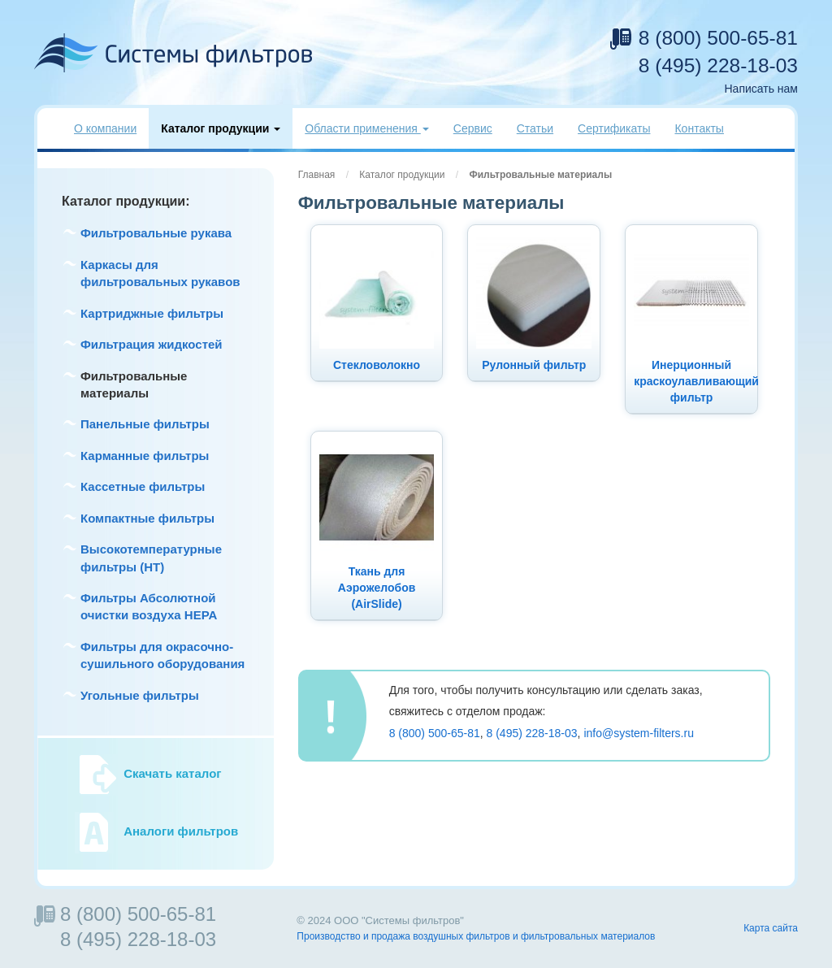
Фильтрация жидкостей (151, 344)
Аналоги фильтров (181, 832)
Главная (317, 174)
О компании (105, 128)
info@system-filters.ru (638, 733)
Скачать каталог (172, 774)
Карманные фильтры (144, 455)
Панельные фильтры (145, 424)
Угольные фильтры (139, 695)
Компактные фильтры (147, 518)
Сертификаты (614, 128)
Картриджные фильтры (151, 313)
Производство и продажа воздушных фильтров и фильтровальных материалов (476, 936)
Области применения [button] (367, 128)
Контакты (698, 128)
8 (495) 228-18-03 (718, 65)
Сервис (472, 128)
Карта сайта (770, 928)
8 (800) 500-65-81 (718, 38)
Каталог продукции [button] (220, 128)
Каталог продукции (401, 174)
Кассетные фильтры (142, 486)
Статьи (535, 128)
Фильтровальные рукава (156, 233)
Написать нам (761, 88)
